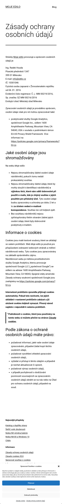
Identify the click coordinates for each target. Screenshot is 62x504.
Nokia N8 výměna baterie (17, 433)
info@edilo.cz (19, 79)
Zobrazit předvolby (31, 495)
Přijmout (31, 483)
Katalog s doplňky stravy (16, 425)
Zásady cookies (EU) (15, 456)
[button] (59, 466)
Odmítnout (31, 489)
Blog (54, 7)
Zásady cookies (20, 501)
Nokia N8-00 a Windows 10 (17, 437)
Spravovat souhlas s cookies (18, 460)
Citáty (8, 440)
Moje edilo (13, 6)
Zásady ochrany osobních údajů (35, 501)
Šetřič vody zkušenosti (15, 429)
